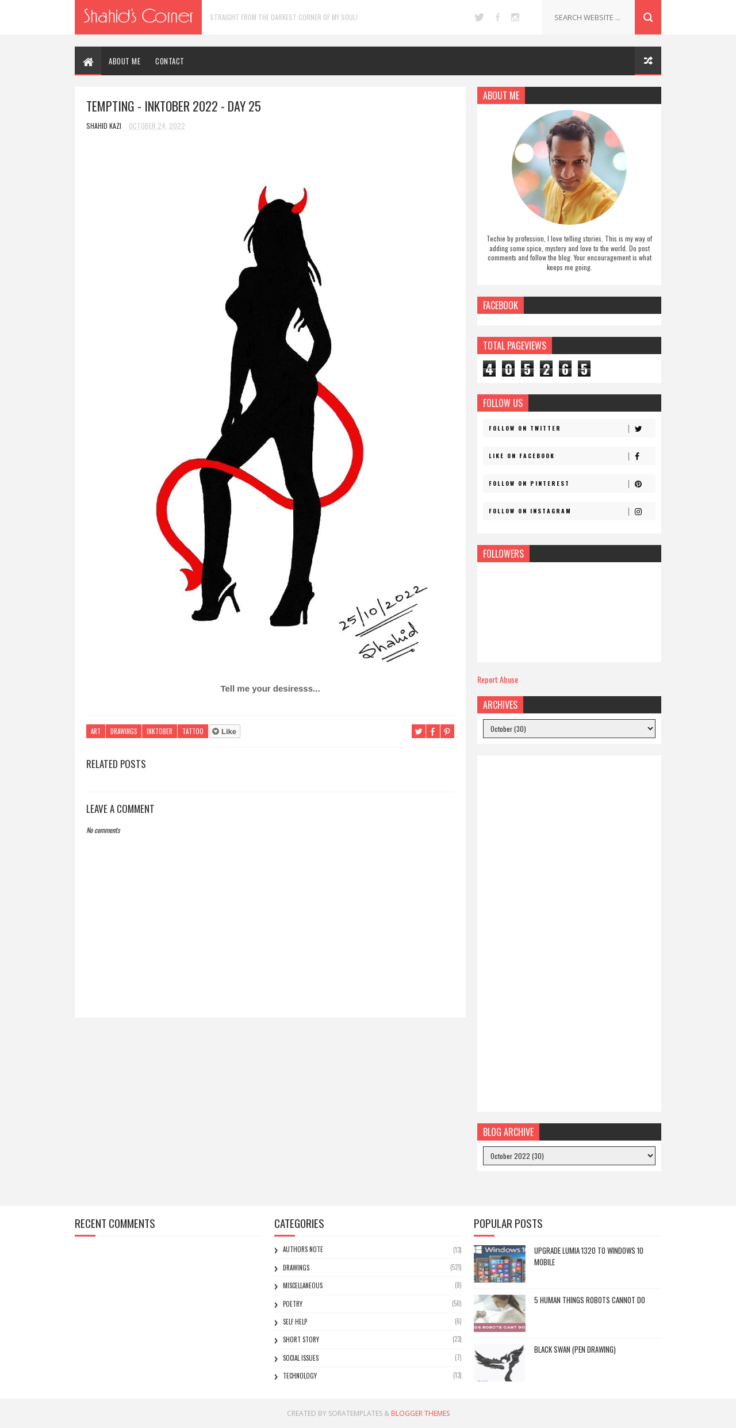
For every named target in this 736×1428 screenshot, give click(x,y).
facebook (498, 17)
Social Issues (301, 1357)
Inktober (159, 731)
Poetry (292, 1303)
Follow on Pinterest (572, 483)
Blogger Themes (420, 1413)
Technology (300, 1375)
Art (96, 731)
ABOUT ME (124, 61)
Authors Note (303, 1249)
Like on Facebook (572, 455)
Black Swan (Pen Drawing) (575, 1349)
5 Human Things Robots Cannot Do (589, 1300)
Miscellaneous (303, 1285)
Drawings (123, 731)
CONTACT (170, 61)
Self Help (295, 1321)
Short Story (301, 1339)
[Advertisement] (569, 933)
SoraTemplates (355, 1413)
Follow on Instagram (572, 511)
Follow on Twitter (572, 428)
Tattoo (193, 731)
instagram (515, 17)
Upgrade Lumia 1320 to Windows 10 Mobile (588, 1256)
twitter (479, 17)
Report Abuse (497, 679)
